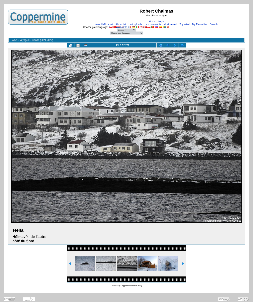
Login (161, 21)
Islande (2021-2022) (42, 40)
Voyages (24, 40)
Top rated (185, 24)
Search (213, 24)
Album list (121, 24)
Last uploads (135, 24)
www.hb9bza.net (104, 24)
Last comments (153, 24)
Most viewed (170, 24)
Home (152, 21)
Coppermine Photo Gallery (131, 286)
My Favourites (199, 24)
